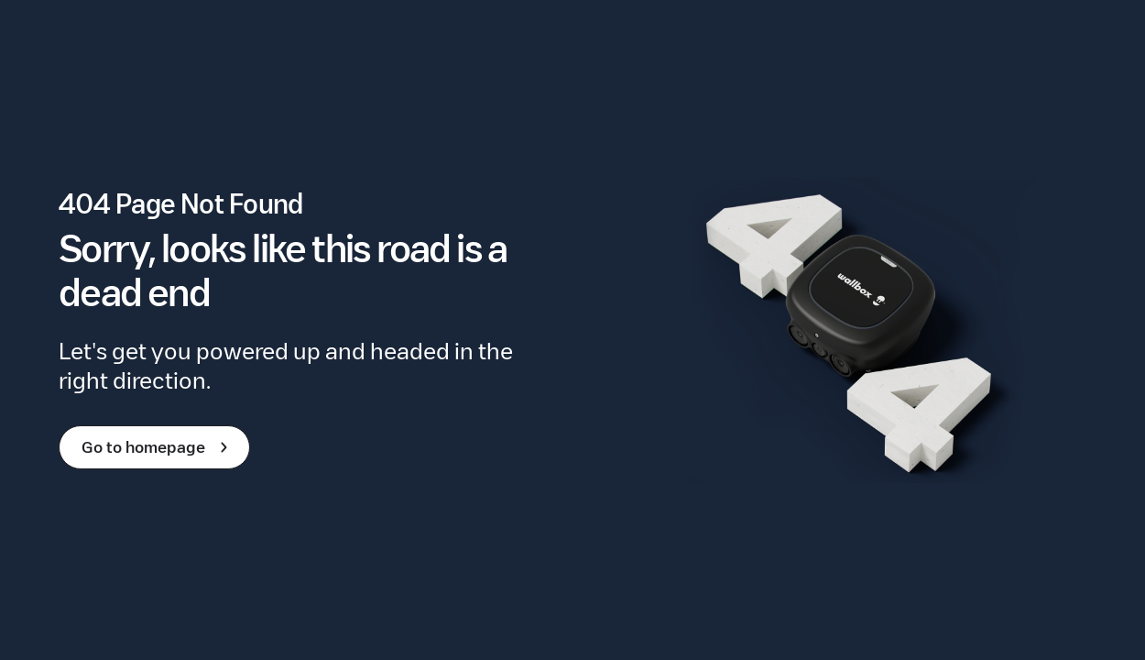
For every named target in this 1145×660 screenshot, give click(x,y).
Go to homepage (158, 447)
